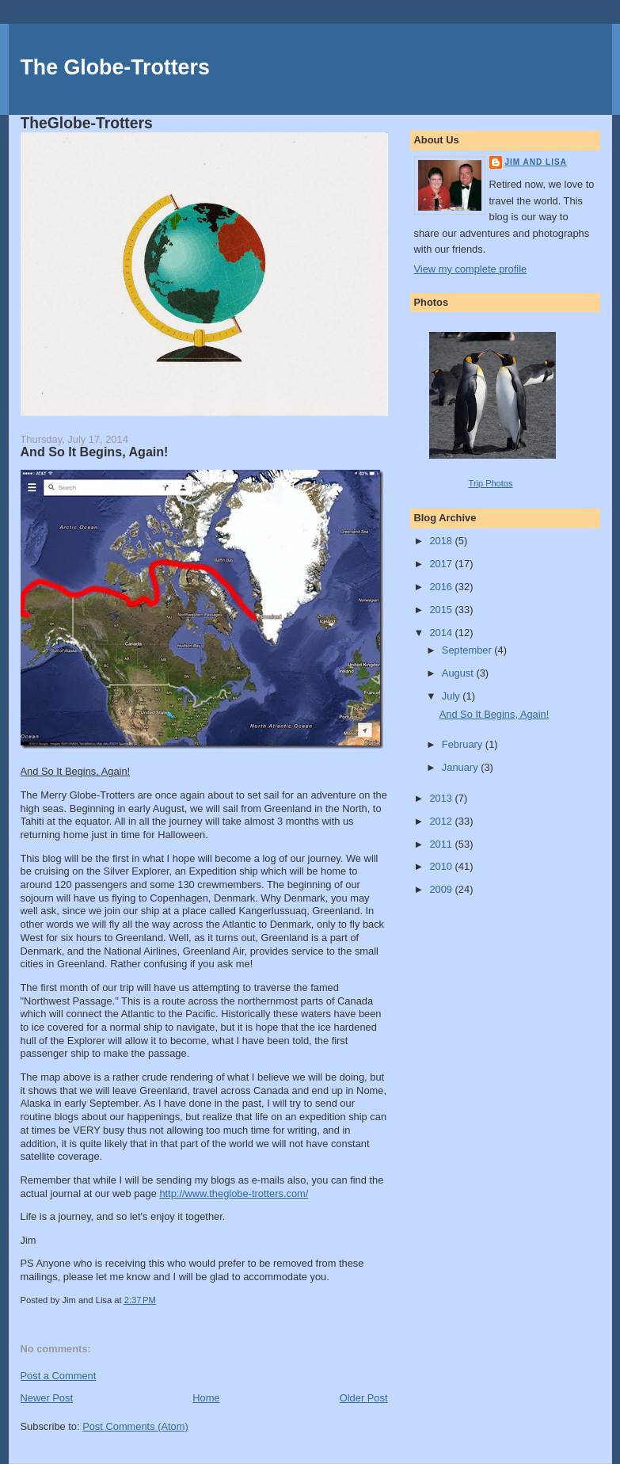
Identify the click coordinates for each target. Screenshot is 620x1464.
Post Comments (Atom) (135, 1426)
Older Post (364, 1398)
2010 (442, 866)
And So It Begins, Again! (95, 451)
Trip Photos (491, 483)
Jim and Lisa (536, 162)
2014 (442, 633)
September (468, 650)
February (463, 744)
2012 (442, 821)
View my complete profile (470, 269)
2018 (442, 541)
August (459, 673)
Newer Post (47, 1398)
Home (205, 1398)
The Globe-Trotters (115, 67)
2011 (442, 844)
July (452, 696)
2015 (442, 610)
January (461, 767)
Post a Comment (59, 1376)
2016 (442, 587)
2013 (442, 798)
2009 (442, 889)
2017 (442, 564)
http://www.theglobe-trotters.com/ (233, 1193)
